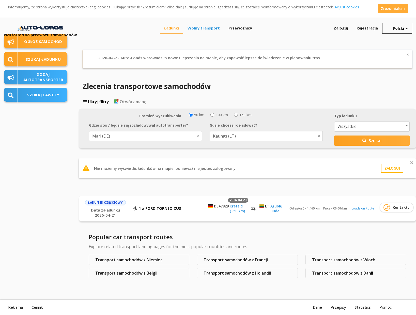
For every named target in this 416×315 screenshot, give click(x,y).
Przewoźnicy (240, 28)
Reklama (15, 307)
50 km (196, 114)
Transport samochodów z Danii (342, 273)
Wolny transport (204, 28)
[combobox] (145, 136)
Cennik (37, 307)
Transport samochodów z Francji (236, 260)
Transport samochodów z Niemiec (128, 260)
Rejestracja (367, 28)
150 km (243, 114)
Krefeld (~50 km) (237, 208)
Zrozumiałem (393, 8)
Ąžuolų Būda (276, 208)
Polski (397, 28)
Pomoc (385, 307)
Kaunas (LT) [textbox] (262, 136)
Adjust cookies (345, 7)
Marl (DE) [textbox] (142, 136)
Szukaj (371, 140)
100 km (219, 114)
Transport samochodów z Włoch (343, 260)
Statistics (363, 307)
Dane (317, 307)
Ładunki (171, 28)
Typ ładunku (345, 115)
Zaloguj (341, 28)
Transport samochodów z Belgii (126, 273)
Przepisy (338, 307)
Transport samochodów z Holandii (237, 273)
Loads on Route (362, 208)
